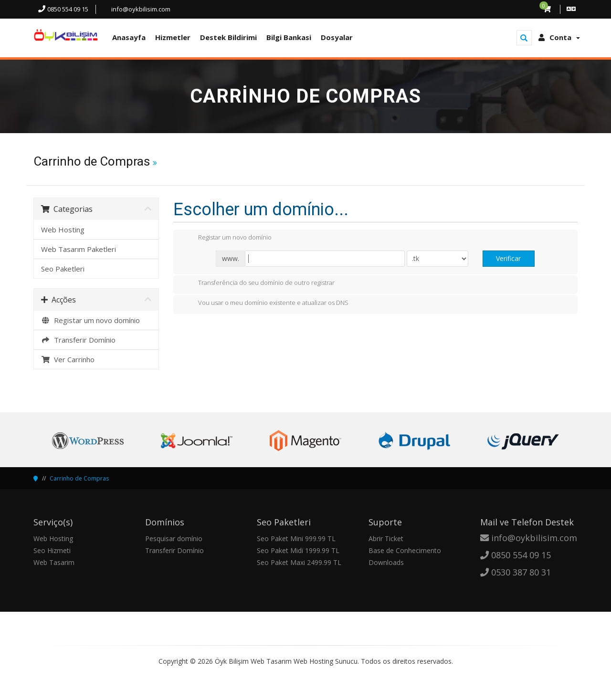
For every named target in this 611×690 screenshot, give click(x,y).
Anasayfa (129, 37)
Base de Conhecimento (405, 550)
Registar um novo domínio (90, 320)
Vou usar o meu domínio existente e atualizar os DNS (265, 303)
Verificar (508, 258)
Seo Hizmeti (52, 550)
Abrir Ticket (386, 538)
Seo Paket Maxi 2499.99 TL (299, 562)
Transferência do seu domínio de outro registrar (259, 283)
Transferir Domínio (78, 340)
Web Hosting (62, 229)
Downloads (386, 562)
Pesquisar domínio (173, 538)
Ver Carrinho (68, 359)
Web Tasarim (53, 562)
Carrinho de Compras (79, 478)
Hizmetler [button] (172, 37)
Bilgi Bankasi (288, 37)
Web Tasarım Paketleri (78, 249)
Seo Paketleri (62, 268)
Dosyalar (337, 37)
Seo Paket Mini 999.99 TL (296, 538)
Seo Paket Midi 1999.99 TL (298, 550)
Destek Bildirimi (228, 37)
